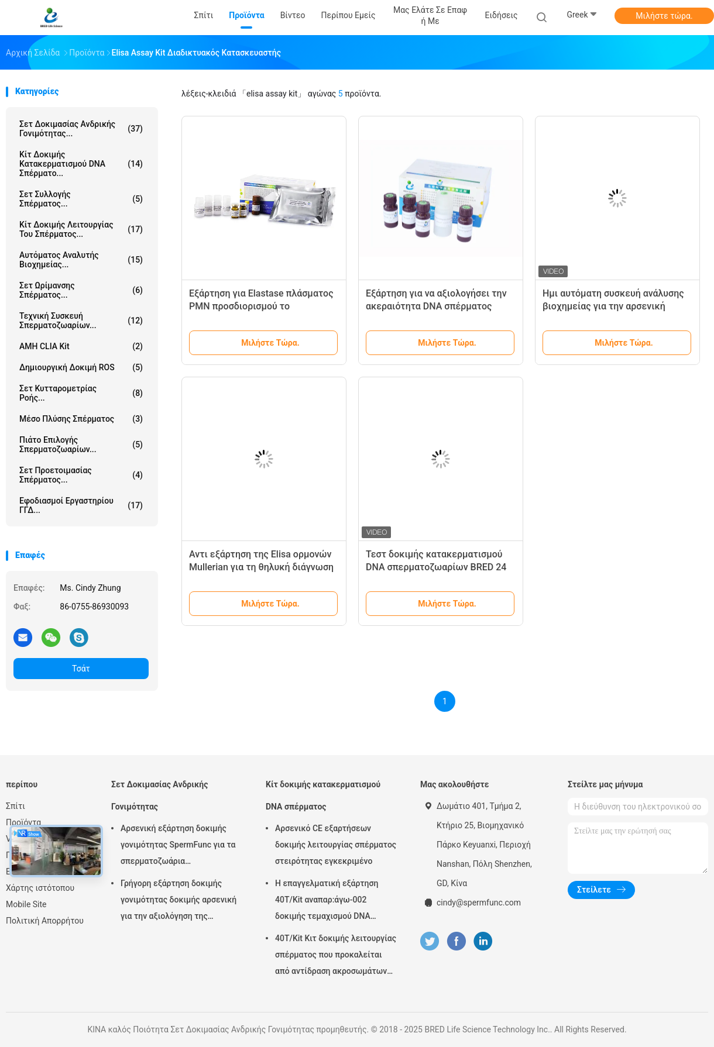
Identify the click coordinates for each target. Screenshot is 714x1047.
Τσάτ (81, 668)
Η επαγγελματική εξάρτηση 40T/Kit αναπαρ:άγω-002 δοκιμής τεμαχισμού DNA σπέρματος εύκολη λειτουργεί (332, 901)
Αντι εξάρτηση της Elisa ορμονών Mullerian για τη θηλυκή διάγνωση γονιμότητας (261, 567)
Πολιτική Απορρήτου (45, 920)
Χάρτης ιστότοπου (40, 888)
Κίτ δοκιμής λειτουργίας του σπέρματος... (81, 229)
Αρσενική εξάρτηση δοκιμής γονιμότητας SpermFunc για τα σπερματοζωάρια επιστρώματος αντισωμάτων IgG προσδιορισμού (178, 846)
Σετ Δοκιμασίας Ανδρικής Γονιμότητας (159, 795)
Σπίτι (15, 806)
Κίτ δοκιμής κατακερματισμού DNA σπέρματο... (81, 164)
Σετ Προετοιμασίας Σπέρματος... (81, 475)
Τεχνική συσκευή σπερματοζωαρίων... (81, 320)
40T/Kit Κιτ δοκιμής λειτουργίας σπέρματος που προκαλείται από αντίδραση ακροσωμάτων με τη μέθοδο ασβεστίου (335, 956)
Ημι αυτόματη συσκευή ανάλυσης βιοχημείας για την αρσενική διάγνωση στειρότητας (613, 306)
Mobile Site (26, 904)
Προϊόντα (23, 822)
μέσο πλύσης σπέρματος (81, 419)
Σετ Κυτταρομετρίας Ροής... (81, 393)
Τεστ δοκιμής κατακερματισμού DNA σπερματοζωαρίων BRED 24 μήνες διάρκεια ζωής (436, 567)
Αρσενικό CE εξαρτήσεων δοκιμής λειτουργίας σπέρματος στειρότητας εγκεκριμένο (335, 845)
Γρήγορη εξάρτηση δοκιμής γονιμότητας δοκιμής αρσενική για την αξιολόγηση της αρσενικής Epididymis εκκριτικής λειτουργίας (178, 901)
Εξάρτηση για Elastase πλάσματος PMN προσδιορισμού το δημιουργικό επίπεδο (261, 306)
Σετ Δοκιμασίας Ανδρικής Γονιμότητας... (81, 128)
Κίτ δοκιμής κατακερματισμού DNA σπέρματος (323, 795)
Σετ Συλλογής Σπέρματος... (81, 199)
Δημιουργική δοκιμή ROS (81, 367)
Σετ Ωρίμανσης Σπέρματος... (81, 290)
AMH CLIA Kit (81, 346)
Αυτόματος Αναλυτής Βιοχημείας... (81, 259)
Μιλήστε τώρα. (664, 15)
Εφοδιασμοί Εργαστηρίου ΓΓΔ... (81, 505)
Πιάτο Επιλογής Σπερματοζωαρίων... (81, 444)
